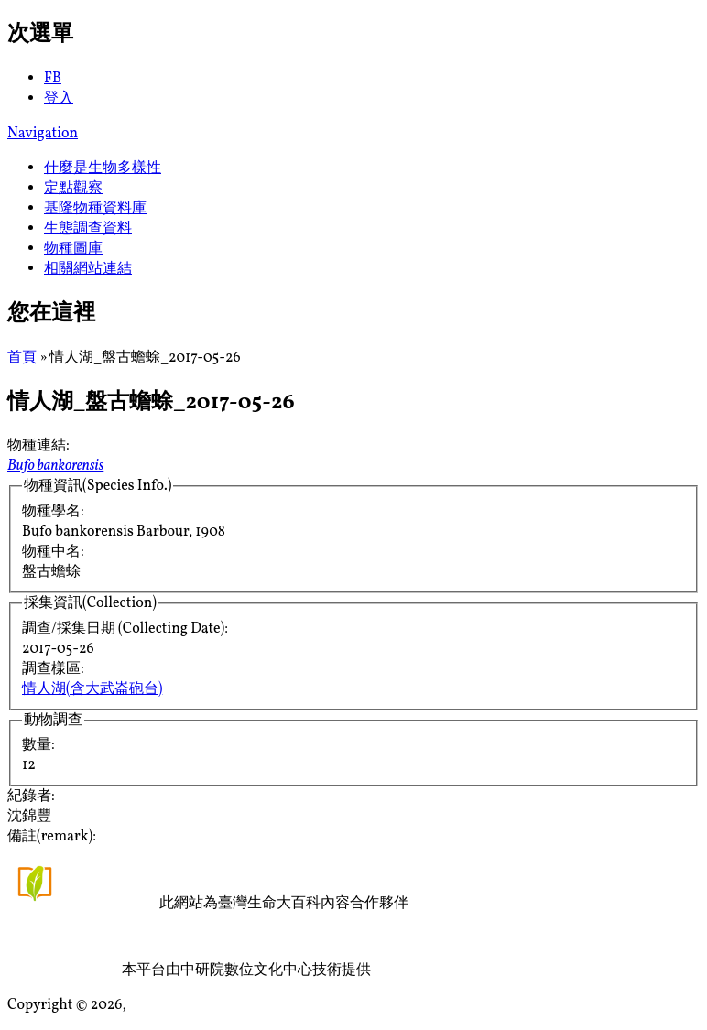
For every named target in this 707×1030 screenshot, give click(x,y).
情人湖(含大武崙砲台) (92, 689)
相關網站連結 (88, 269)
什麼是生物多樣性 (102, 168)
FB (52, 79)
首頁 (22, 358)
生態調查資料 (88, 229)
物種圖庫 (73, 249)
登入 (58, 99)
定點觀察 (73, 189)
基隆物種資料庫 (95, 209)
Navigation (42, 134)
